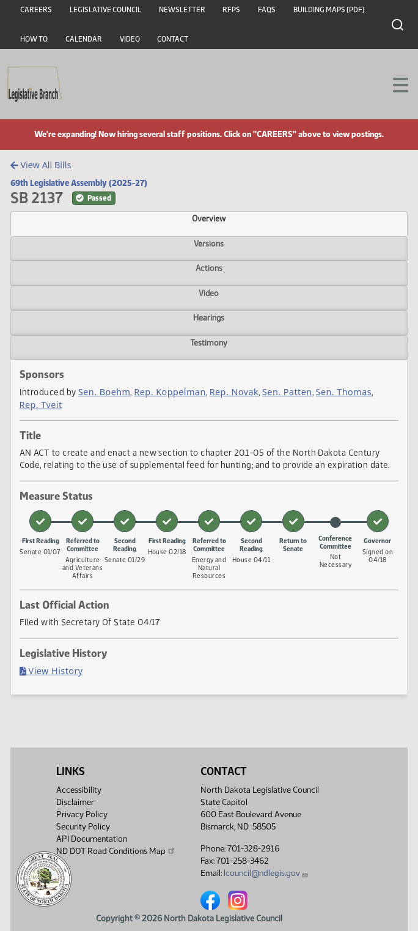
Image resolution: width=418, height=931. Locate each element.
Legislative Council (105, 10)
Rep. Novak (234, 392)
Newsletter (182, 10)
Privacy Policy (82, 814)
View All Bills (40, 165)
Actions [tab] (209, 268)
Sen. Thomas (344, 392)
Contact (172, 39)
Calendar (83, 39)
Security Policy (83, 827)
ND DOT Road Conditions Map (116, 850)
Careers (36, 10)
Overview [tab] (209, 218)
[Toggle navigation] (394, 84)
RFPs (231, 10)
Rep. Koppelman (169, 392)
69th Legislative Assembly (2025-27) (78, 182)
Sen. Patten (287, 392)
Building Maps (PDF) (329, 10)
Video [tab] (209, 293)
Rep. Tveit (41, 404)
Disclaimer (75, 802)
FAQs (267, 10)
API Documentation (91, 839)
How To (34, 39)
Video (130, 39)
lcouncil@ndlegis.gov (266, 873)
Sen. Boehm (104, 392)
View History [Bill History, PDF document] (51, 671)
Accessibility (78, 790)
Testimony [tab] (208, 342)
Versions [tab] (209, 243)
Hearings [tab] (208, 317)
